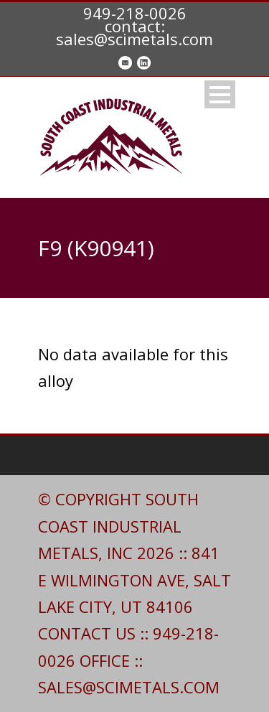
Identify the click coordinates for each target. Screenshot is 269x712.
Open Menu (219, 94)
